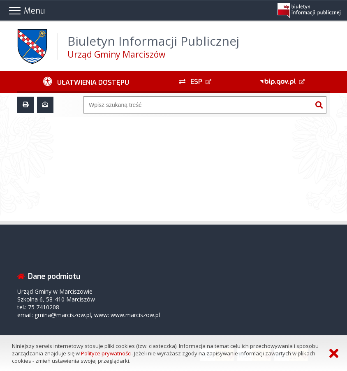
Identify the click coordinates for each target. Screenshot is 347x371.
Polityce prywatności (106, 353)
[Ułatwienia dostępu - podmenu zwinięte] (86, 82)
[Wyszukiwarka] (198, 105)
